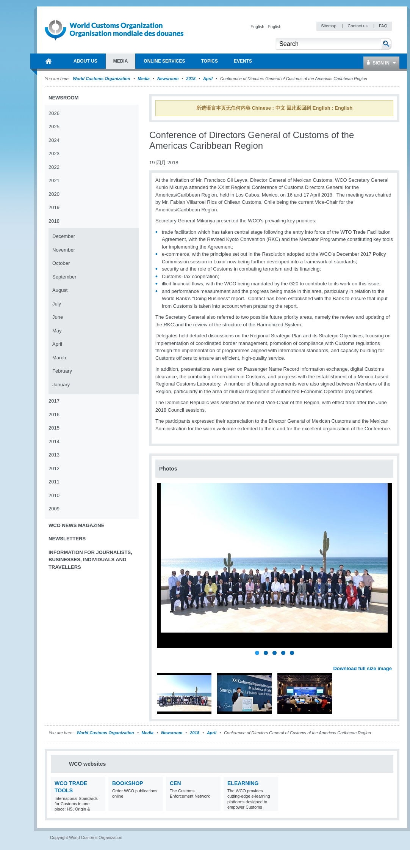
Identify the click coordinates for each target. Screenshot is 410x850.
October (61, 263)
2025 (54, 126)
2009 (54, 509)
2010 (54, 495)
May (57, 331)
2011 (54, 482)
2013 (54, 455)
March (59, 357)
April (208, 78)
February (62, 371)
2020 (54, 194)
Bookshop (127, 783)
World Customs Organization (102, 78)
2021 (54, 180)
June (57, 317)
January (61, 384)
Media (144, 78)
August (59, 290)
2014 (54, 441)
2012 (54, 468)
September (64, 277)
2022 (54, 167)
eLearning (242, 783)
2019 (54, 207)
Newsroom (167, 78)
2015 (54, 428)
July (56, 304)
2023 (54, 153)
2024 (54, 140)
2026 (54, 113)
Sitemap (329, 26)
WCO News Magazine (76, 525)
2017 (54, 401)
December (63, 236)
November (63, 250)
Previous (163, 660)
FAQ (383, 26)
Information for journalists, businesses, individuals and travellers (90, 559)
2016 (54, 414)
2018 (190, 78)
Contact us (358, 26)
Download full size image (362, 668)
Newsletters (67, 538)
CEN (175, 783)
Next (390, 660)
